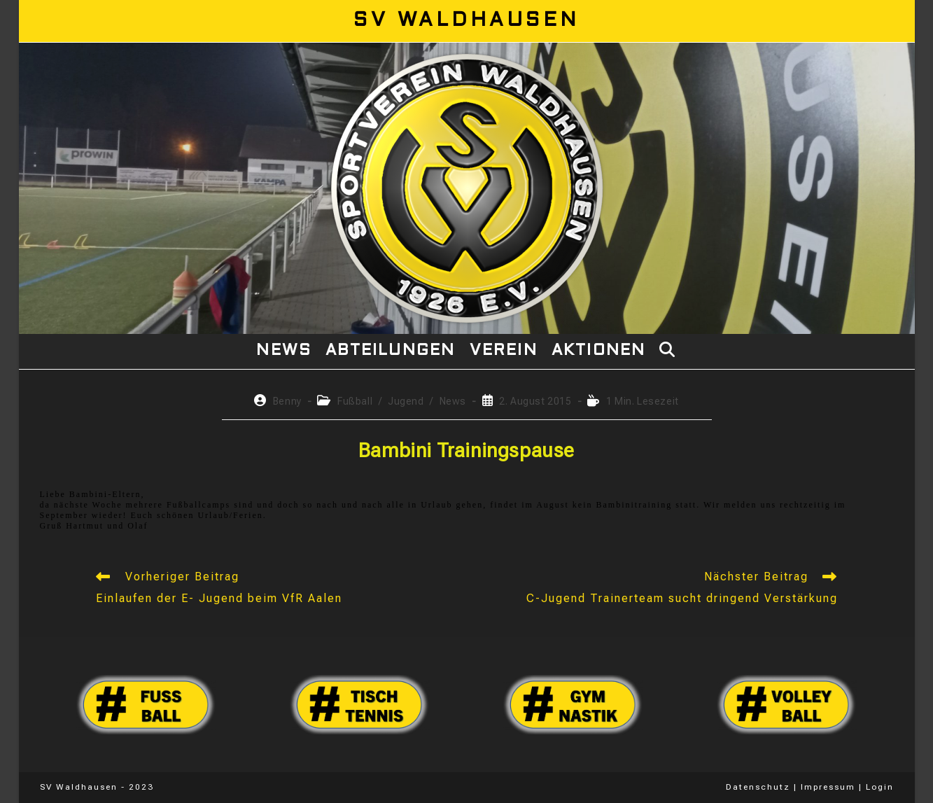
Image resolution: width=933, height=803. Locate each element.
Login (880, 787)
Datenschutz (758, 787)
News (453, 401)
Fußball (354, 401)
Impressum (828, 787)
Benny (287, 401)
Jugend (406, 401)
